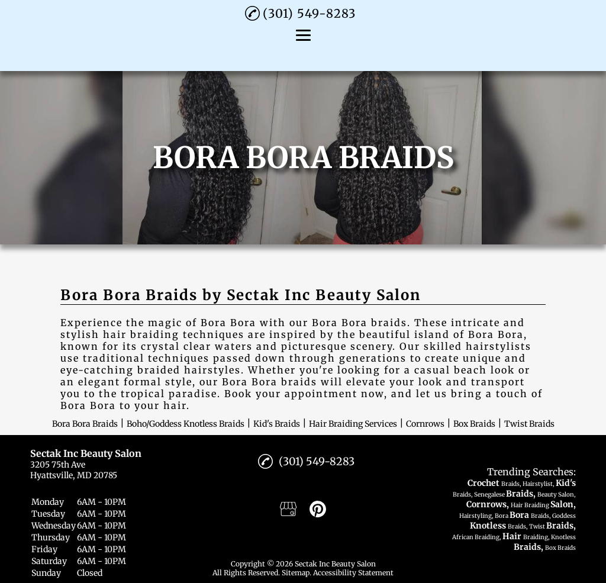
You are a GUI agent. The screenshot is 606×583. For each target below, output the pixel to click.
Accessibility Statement (353, 572)
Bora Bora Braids (85, 423)
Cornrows (425, 423)
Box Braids (474, 423)
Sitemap (296, 572)
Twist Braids (529, 423)
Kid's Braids (276, 423)
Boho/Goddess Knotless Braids (185, 423)
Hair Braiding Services (353, 423)
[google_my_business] (288, 509)
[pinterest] (318, 509)
